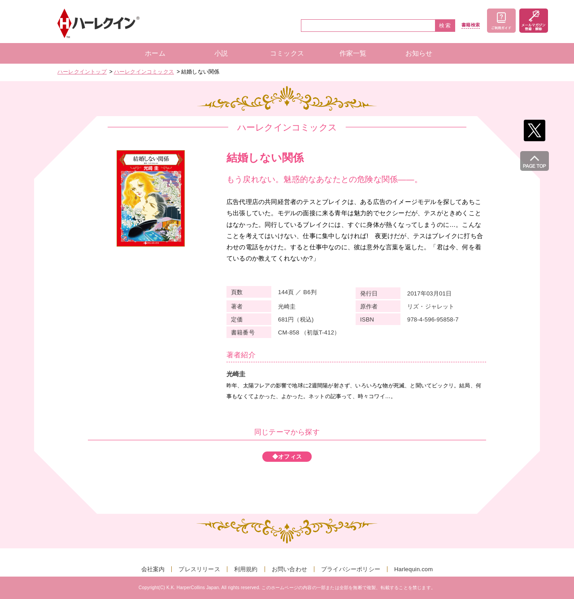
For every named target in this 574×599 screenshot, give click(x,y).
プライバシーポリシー (350, 569)
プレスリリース (199, 569)
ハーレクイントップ (82, 72)
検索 (445, 25)
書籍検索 (470, 25)
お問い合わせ (289, 569)
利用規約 (246, 569)
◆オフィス (287, 456)
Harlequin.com (413, 569)
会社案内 (153, 569)
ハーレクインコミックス (144, 72)
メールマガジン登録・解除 (533, 21)
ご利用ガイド (501, 21)
